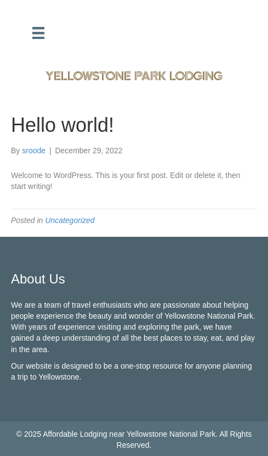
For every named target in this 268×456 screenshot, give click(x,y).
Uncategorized (69, 220)
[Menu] (38, 33)
